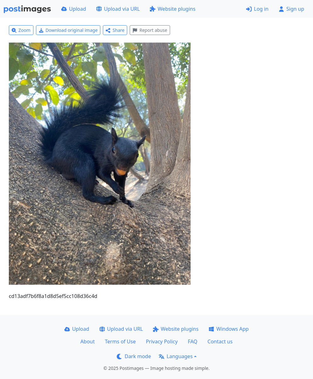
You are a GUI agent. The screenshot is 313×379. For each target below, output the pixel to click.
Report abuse (150, 30)
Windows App (229, 328)
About (87, 341)
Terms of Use (120, 341)
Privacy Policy (162, 341)
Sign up (291, 8)
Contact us (220, 341)
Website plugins (172, 8)
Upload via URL (118, 8)
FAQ (192, 341)
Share (115, 30)
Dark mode (134, 356)
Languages (175, 356)
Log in (257, 8)
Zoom (21, 30)
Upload (73, 8)
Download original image (68, 30)
